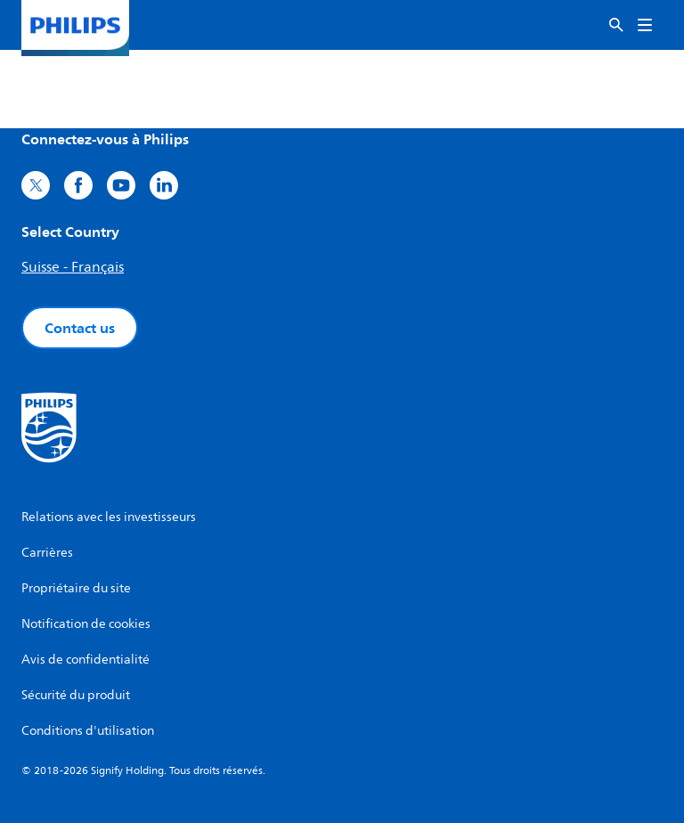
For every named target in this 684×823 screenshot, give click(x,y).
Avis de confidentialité (85, 659)
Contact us (80, 327)
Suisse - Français (72, 267)
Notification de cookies (86, 624)
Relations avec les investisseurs (108, 517)
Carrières (47, 552)
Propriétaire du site (76, 588)
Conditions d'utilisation (87, 731)
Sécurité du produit (75, 695)
